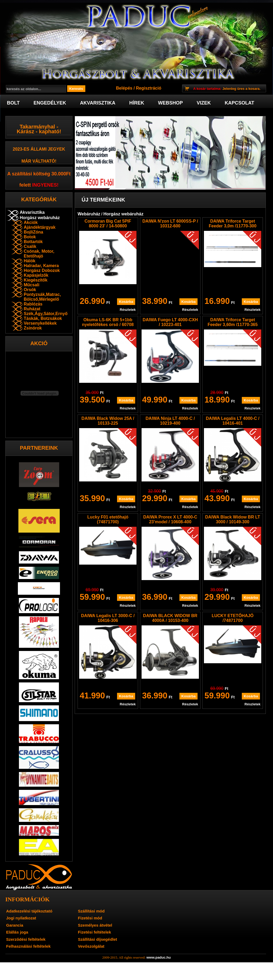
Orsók (30, 289)
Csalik (30, 246)
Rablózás (33, 304)
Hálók (29, 261)
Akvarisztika (97, 103)
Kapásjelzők (36, 275)
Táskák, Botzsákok (43, 318)
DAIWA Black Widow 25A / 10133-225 (108, 420)
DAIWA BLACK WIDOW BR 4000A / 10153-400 (170, 618)
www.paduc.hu (158, 957)
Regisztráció (148, 88)
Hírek (136, 103)
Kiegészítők (35, 280)
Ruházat (32, 309)
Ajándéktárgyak (39, 227)
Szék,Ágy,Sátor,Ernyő (45, 313)
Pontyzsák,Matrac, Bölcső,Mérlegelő (42, 296)
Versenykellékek (40, 323)
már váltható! (39, 161)
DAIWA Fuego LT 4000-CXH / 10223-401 (170, 322)
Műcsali (31, 285)
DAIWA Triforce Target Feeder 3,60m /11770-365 (233, 322)
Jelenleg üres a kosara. (226, 89)
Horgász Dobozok (42, 270)
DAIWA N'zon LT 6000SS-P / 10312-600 (170, 223)
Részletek (128, 310)
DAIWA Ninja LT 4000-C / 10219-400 (170, 420)
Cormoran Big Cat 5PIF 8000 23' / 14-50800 (108, 223)
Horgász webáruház (40, 217)
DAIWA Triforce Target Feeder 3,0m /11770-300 (232, 223)
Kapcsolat (239, 103)
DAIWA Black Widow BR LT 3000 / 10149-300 (232, 519)
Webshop (170, 103)
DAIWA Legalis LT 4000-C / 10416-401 (232, 420)
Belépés (124, 88)
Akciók (31, 222)
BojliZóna (33, 232)
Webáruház (89, 214)
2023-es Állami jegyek (39, 149)
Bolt (13, 103)
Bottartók (33, 241)
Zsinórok (33, 328)
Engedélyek (50, 103)
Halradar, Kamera (41, 265)
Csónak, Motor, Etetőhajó (39, 253)
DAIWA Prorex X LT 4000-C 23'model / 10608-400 (170, 519)
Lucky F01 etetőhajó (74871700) (108, 519)
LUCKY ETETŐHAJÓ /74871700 (233, 618)
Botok (30, 237)
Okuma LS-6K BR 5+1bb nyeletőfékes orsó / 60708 (108, 322)
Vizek (204, 103)
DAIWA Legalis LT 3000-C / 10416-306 (108, 618)
